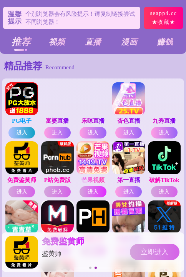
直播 (93, 42)
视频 (57, 42)
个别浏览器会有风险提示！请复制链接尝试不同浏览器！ (80, 18)
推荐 (21, 42)
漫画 (129, 42)
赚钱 (165, 42)
